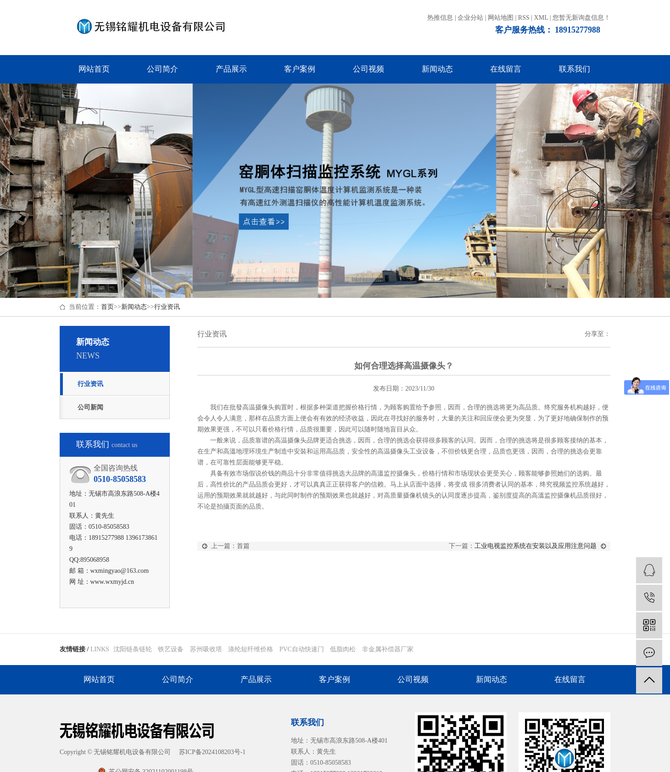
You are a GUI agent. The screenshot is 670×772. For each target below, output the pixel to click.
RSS (524, 17)
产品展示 (231, 69)
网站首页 (94, 69)
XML (541, 17)
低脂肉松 (343, 649)
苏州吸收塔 (207, 649)
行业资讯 (167, 306)
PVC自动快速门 (302, 649)
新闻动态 (437, 69)
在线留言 (505, 69)
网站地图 (501, 17)
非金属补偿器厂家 (387, 649)
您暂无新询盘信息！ (581, 17)
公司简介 (162, 69)
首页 (107, 306)
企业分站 (470, 17)
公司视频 (368, 69)
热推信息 (440, 17)
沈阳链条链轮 (133, 649)
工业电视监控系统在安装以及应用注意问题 (536, 546)
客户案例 (299, 69)
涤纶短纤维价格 (251, 649)
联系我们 (574, 69)
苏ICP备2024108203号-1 (212, 752)
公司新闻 (90, 407)
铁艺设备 (171, 649)
